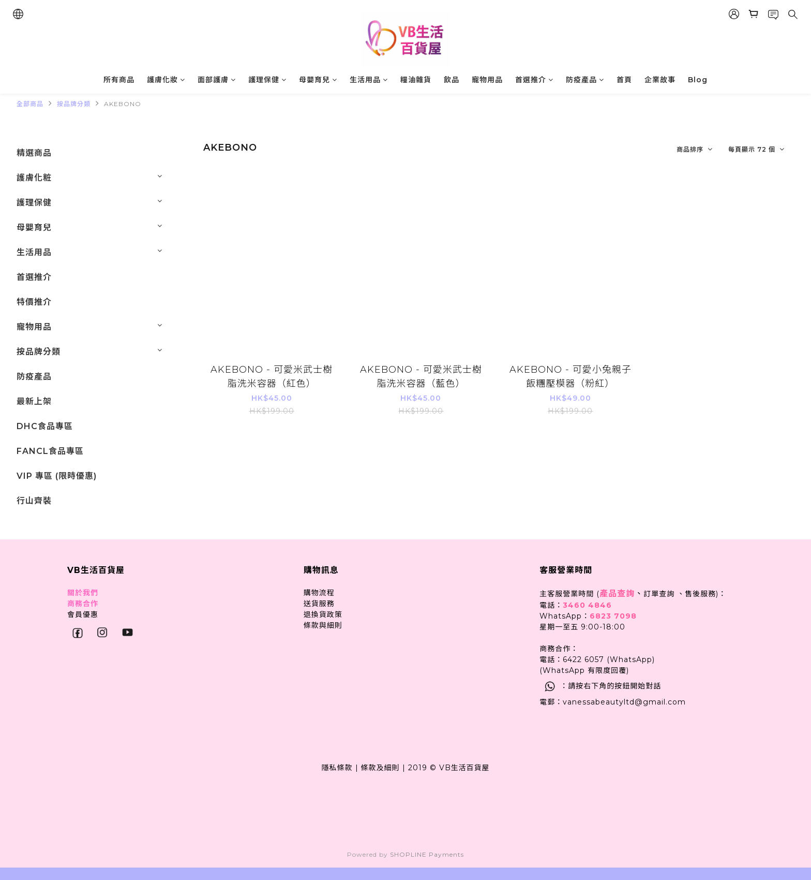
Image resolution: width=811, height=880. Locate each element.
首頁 (624, 79)
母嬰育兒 (318, 79)
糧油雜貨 (415, 79)
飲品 (451, 79)
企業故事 (659, 79)
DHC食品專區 (45, 426)
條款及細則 (380, 767)
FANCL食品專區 (50, 451)
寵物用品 (487, 79)
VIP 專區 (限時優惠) (57, 476)
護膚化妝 (166, 79)
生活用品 (369, 79)
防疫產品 (585, 79)
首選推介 (534, 79)
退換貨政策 (323, 614)
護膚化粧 (34, 178)
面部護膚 (217, 79)
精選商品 (34, 153)
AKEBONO (122, 104)
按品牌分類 (74, 104)
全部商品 (30, 104)
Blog (698, 79)
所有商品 (118, 79)
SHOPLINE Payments (427, 854)
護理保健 (267, 79)
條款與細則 (323, 625)
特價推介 (34, 302)
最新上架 (34, 401)
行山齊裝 (34, 501)
